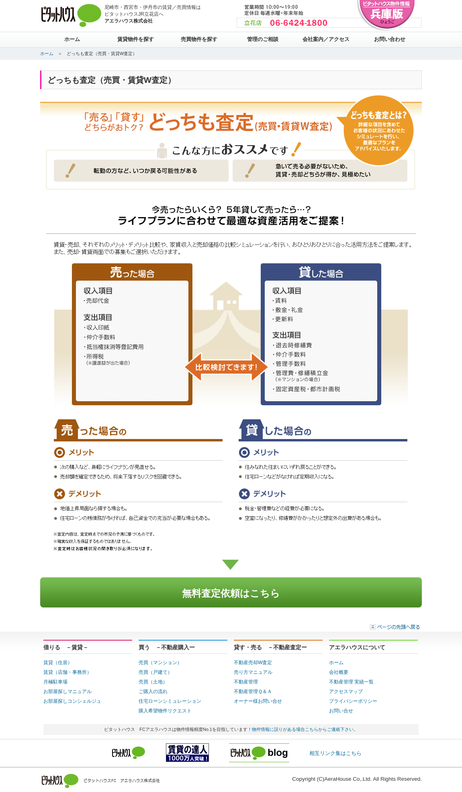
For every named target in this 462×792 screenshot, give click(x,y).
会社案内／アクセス (326, 39)
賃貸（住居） (57, 662)
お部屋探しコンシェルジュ (72, 701)
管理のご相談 (262, 39)
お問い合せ (341, 711)
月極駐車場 (55, 682)
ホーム (72, 39)
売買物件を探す (199, 39)
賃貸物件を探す (135, 39)
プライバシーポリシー (353, 701)
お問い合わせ (389, 39)
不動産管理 (246, 682)
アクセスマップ (346, 691)
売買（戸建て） (155, 672)
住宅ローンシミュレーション (170, 701)
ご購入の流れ (153, 691)
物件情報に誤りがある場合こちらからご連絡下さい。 (305, 729)
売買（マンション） (160, 662)
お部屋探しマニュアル (67, 691)
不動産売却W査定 (253, 662)
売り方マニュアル (253, 672)
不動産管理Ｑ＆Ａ (253, 691)
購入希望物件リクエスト (165, 711)
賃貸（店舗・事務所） (67, 672)
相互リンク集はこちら (335, 753)
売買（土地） (153, 682)
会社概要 (338, 672)
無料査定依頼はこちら (231, 593)
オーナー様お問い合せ (258, 701)
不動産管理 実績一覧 (351, 682)
